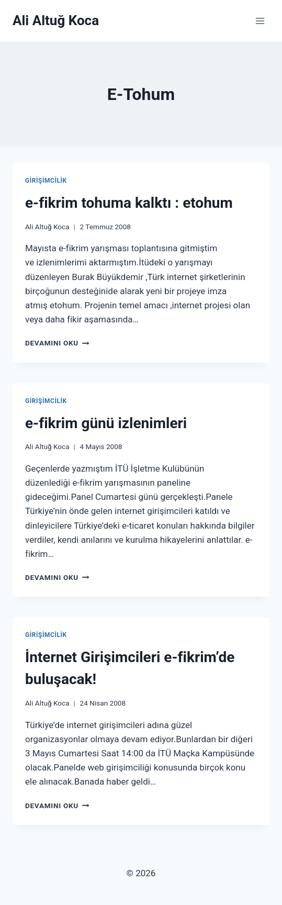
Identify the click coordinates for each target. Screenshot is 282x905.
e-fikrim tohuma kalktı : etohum (129, 202)
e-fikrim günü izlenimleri (106, 423)
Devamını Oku (57, 343)
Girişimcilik (46, 180)
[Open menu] (259, 21)
